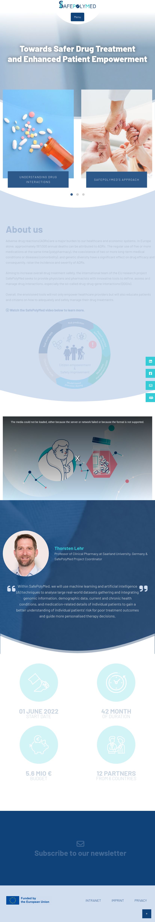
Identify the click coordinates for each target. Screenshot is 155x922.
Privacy (140, 900)
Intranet (93, 900)
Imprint (118, 900)
